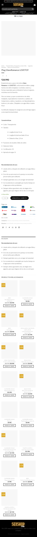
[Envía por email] (12, 227)
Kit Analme (9, 330)
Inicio (2, 66)
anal (8, 223)
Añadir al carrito (19, 198)
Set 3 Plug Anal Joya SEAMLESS (9, 300)
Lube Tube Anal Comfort (28, 449)
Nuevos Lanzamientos (13, 67)
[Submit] (32, 9)
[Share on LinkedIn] (19, 227)
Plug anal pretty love (10, 480)
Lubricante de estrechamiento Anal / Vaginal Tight (27, 331)
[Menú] (2, 4)
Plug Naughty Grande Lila (27, 421)
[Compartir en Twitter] (9, 227)
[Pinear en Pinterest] (15, 227)
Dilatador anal (12, 223)
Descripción (4, 238)
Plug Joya (9, 421)
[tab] (18, 238)
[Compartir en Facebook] (6, 227)
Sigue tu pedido (25, 534)
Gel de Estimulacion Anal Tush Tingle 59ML (9, 450)
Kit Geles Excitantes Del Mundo (9, 509)
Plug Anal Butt (27, 299)
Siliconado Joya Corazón (27, 362)
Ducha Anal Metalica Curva (27, 480)
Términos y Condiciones (14, 534)
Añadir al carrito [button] (9, 305)
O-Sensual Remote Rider (9, 362)
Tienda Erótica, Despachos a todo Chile (16, 66)
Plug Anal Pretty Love (9, 390)
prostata (25, 223)
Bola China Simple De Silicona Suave (27, 391)
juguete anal (19, 223)
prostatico (29, 223)
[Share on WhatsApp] (3, 227)
